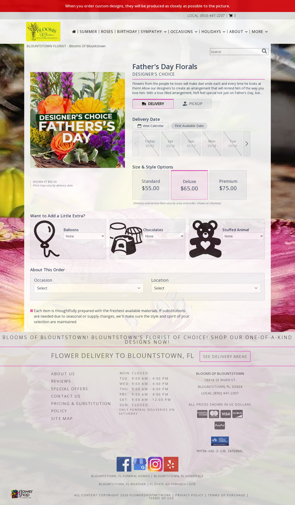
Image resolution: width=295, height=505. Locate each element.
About (239, 31)
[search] (264, 51)
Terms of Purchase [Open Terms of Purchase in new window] (226, 495)
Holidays (213, 31)
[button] (232, 15)
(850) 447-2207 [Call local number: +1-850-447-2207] (212, 15)
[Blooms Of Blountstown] (43, 31)
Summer (88, 31)
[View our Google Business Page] (139, 470)
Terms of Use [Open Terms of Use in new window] (161, 498)
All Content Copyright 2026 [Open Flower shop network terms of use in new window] (101, 495)
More (260, 31)
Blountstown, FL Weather (122, 484)
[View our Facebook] (124, 470)
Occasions (184, 31)
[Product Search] (235, 51)
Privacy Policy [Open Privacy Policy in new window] (189, 495)
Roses (107, 31)
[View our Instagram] (155, 470)
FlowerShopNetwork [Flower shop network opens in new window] (150, 495)
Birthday (127, 31)
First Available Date (189, 126)
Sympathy (154, 31)
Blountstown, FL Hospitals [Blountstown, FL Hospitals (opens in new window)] (179, 476)
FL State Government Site (173, 484)
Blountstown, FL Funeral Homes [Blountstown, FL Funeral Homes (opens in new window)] (120, 476)
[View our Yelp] (171, 470)
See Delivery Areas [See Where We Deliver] (225, 356)
